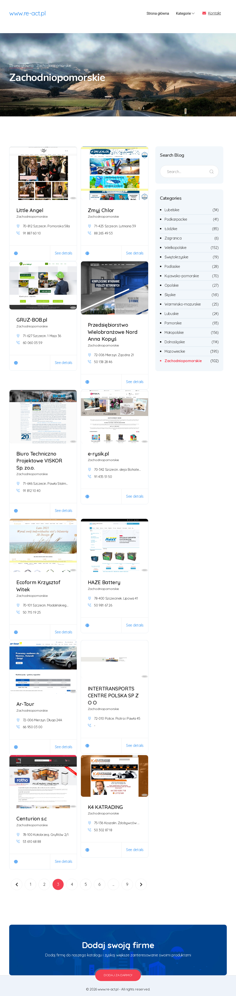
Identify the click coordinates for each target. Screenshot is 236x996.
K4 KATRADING (105, 801)
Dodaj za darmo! (118, 969)
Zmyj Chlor (101, 205)
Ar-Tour (25, 698)
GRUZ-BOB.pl (32, 314)
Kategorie (185, 14)
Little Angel (29, 205)
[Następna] (141, 879)
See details (63, 247)
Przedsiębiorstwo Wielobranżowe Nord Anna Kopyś (113, 326)
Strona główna (158, 14)
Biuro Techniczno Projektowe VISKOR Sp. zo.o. (39, 455)
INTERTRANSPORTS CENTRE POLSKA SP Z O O (113, 690)
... (113, 878)
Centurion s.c (31, 813)
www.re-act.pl (27, 14)
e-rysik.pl (98, 448)
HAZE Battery (104, 577)
